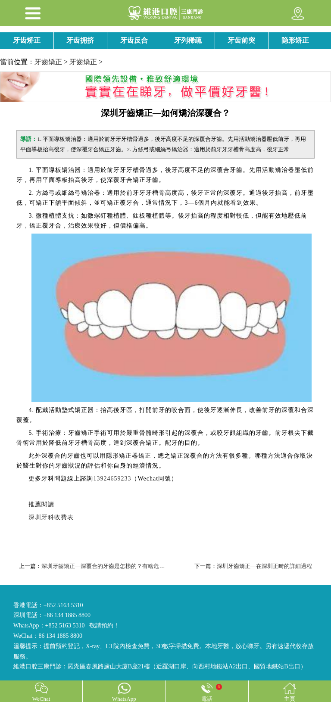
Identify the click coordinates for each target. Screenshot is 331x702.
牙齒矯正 (48, 62)
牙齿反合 (134, 40)
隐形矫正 (295, 40)
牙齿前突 (241, 40)
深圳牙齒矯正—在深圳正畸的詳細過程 (264, 566)
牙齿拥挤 (80, 40)
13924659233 (112, 478)
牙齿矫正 (27, 40)
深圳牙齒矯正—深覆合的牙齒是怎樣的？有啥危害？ (105, 566)
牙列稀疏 (188, 40)
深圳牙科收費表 (51, 517)
